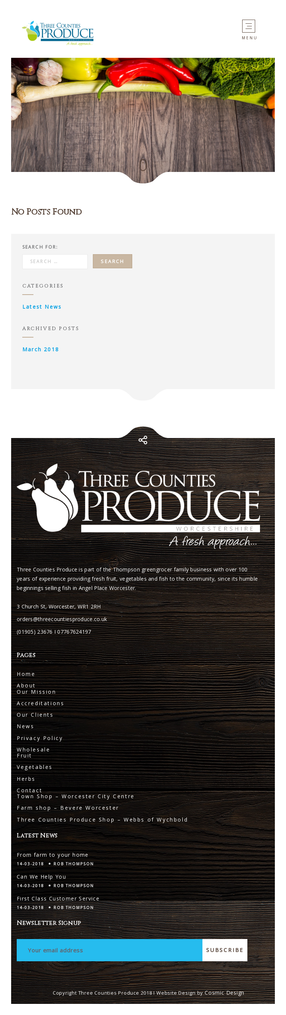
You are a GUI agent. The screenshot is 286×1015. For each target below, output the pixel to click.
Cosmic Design (224, 992)
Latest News (42, 306)
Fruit (24, 755)
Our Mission (36, 691)
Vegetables (35, 766)
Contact (29, 790)
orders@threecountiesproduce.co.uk (62, 619)
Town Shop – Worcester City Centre (76, 796)
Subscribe (225, 949)
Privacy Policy (40, 738)
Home (26, 673)
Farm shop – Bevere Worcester (68, 807)
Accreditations (40, 703)
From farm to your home (53, 854)
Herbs (26, 778)
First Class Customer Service (58, 898)
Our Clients (35, 714)
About (26, 685)
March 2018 (40, 349)
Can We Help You (41, 876)
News (25, 726)
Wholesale (33, 749)
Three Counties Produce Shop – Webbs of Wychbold (102, 819)
